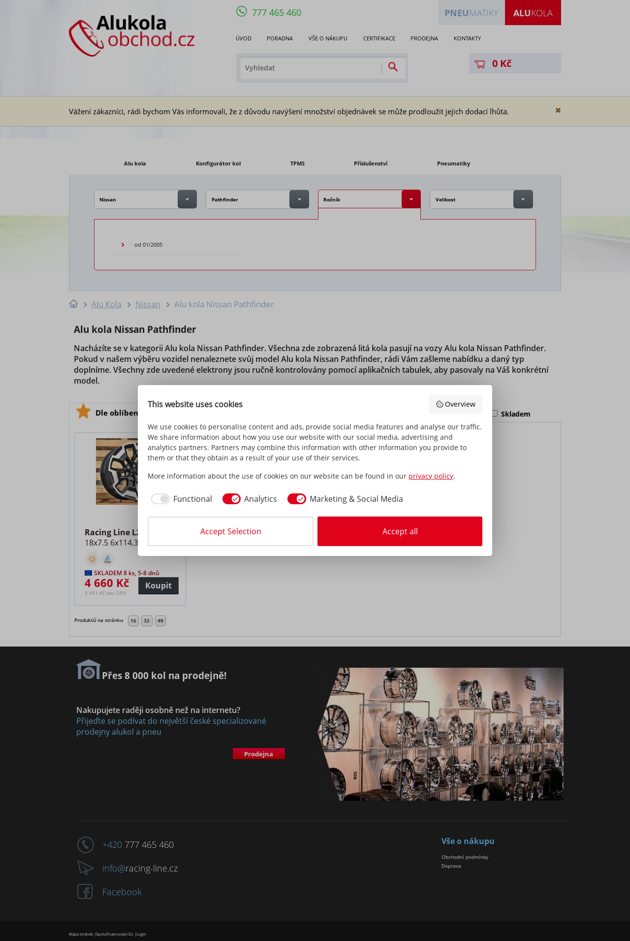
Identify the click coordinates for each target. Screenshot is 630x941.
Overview (456, 404)
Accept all (400, 531)
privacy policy (431, 476)
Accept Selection (230, 531)
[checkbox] (180, 499)
